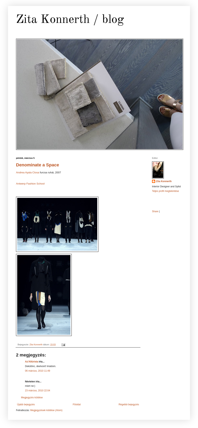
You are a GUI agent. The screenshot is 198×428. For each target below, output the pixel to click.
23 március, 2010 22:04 (37, 390)
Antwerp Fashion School (30, 183)
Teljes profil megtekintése (165, 191)
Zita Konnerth (164, 181)
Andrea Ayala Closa (27, 172)
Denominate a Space (37, 164)
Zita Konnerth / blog (70, 20)
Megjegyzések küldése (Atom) (46, 410)
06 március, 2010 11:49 (37, 370)
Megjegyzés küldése (32, 397)
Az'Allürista (31, 361)
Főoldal (77, 404)
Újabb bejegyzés (26, 404)
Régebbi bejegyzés (129, 404)
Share (155, 211)
